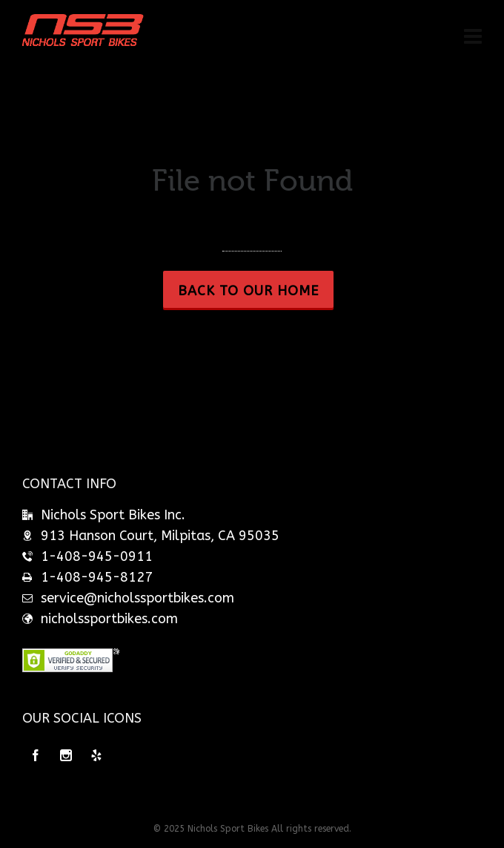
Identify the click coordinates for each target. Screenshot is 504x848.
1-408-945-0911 (97, 556)
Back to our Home (248, 291)
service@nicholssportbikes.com (137, 598)
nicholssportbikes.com (109, 619)
